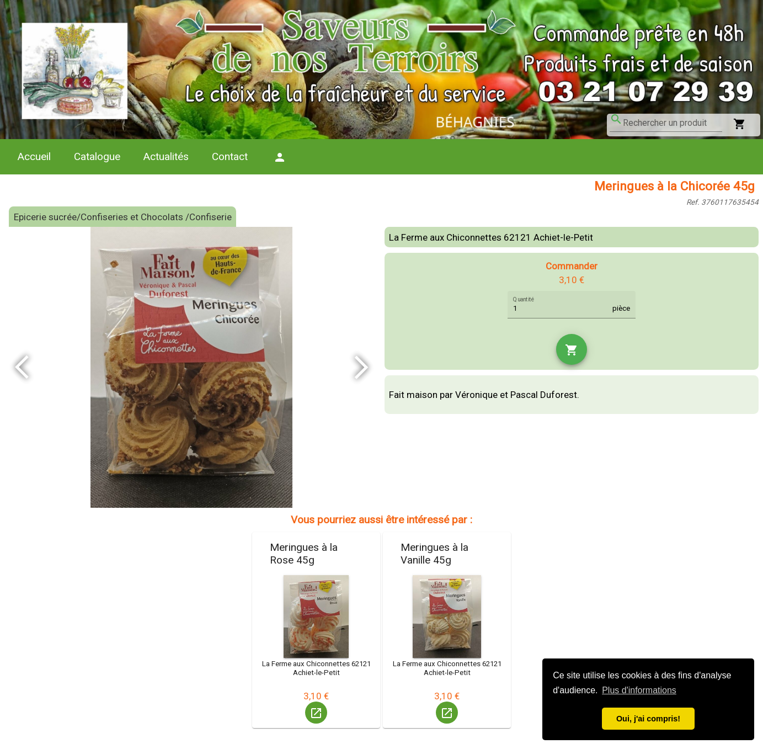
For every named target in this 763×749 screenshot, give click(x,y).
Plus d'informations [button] (639, 690)
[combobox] (672, 123)
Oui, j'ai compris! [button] (648, 718)
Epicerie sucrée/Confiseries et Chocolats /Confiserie (123, 216)
